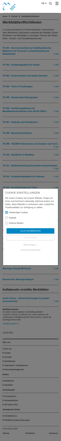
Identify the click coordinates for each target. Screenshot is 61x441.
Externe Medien (14, 223)
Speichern (30, 238)
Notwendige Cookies (16, 212)
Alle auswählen (30, 231)
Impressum (25, 250)
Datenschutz (35, 250)
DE (44, 3)
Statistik (10, 217)
